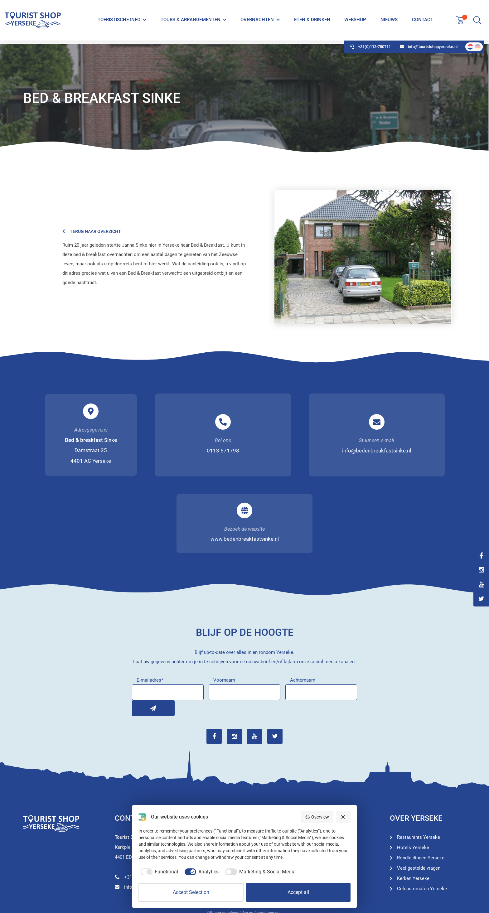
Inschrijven (140, 631)
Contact (422, 21)
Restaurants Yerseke (326, 791)
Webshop (355, 21)
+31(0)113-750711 (370, 50)
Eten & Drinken (312, 21)
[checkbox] (158, 872)
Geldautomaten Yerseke (422, 811)
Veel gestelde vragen (418, 791)
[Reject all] (343, 817)
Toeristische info (119, 21)
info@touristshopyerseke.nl (429, 50)
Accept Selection (191, 892)
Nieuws (389, 21)
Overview (317, 817)
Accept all (298, 892)
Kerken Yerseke (413, 801)
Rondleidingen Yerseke (329, 770)
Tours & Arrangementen (190, 21)
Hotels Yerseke (321, 780)
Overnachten (257, 21)
